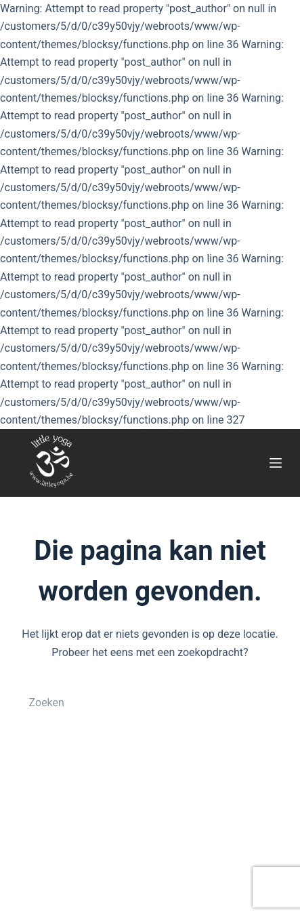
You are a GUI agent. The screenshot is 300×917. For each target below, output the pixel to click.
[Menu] (276, 463)
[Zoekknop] (268, 702)
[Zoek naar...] (136, 702)
